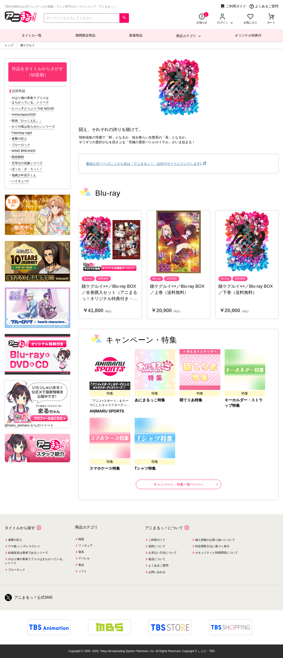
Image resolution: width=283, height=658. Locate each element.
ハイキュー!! (20, 181)
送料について (156, 546)
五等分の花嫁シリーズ (27, 163)
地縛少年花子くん (24, 175)
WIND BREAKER (23, 151)
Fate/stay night (22, 132)
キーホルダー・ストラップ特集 (244, 403)
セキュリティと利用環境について (216, 552)
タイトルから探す (20, 528)
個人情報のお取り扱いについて (215, 540)
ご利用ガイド (233, 6)
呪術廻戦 (18, 157)
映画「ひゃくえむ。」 (27, 120)
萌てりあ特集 (190, 400)
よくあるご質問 (264, 6)
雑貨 (81, 539)
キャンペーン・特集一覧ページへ (186, 484)
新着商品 (135, 35)
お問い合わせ (156, 572)
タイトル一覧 (32, 35)
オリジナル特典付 (248, 35)
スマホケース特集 (105, 468)
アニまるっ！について (164, 528)
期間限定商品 (85, 35)
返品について (156, 559)
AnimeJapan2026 (24, 114)
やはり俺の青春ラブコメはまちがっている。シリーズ (30, 100)
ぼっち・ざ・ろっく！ (27, 169)
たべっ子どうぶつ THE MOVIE (33, 108)
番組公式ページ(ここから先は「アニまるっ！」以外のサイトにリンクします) (144, 164)
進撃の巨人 (19, 138)
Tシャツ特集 (145, 468)
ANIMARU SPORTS (107, 411)
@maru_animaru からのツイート (29, 425)
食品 (81, 564)
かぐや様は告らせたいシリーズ (33, 126)
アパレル (84, 558)
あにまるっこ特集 (150, 400)
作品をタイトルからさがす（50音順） (37, 71)
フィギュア (85, 545)
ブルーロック (21, 145)
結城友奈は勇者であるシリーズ (28, 552)
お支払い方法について (162, 552)
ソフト (82, 571)
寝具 (81, 552)
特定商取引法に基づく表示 (212, 546)
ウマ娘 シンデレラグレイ (24, 546)
